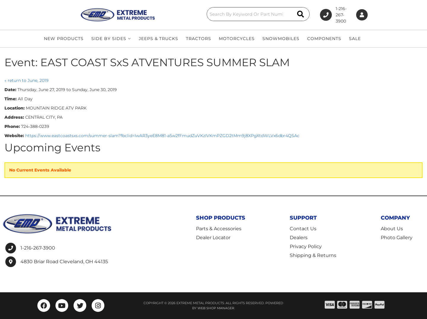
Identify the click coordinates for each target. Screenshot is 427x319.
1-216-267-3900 (37, 248)
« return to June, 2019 (26, 80)
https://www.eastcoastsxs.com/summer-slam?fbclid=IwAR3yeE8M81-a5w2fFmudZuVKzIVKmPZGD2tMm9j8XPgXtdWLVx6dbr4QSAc (162, 135)
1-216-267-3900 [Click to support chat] (322, 15)
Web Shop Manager (216, 308)
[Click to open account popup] (360, 15)
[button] (217, 14)
